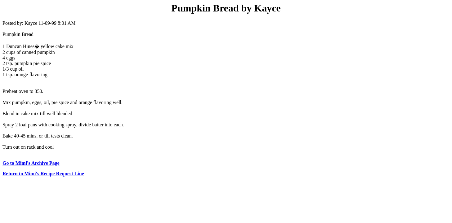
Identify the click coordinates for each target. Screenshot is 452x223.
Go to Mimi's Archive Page (31, 163)
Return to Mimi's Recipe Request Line (43, 173)
